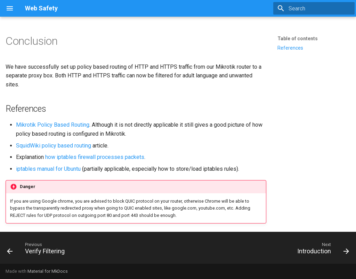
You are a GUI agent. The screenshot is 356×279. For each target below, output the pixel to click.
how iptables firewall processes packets (94, 157)
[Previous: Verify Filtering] (37, 250)
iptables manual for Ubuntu (48, 169)
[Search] (314, 8)
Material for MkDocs (47, 271)
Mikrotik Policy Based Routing (52, 124)
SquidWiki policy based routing (53, 145)
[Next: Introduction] (321, 250)
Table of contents (297, 38)
